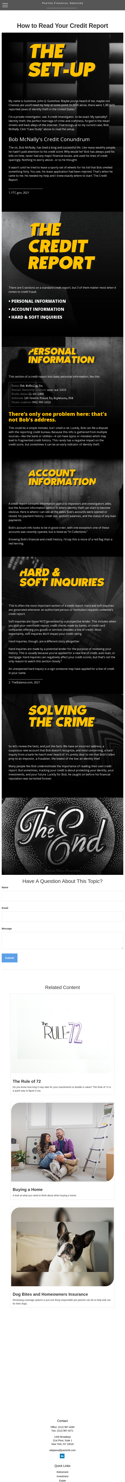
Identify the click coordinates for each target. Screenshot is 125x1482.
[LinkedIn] (62, 1456)
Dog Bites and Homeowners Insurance (50, 1294)
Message (7, 928)
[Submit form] (9, 957)
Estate (62, 1480)
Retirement (62, 1472)
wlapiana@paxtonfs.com (62, 1450)
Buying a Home (28, 1189)
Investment (62, 1476)
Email (5, 908)
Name (5, 887)
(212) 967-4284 (66, 1427)
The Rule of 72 (27, 1081)
